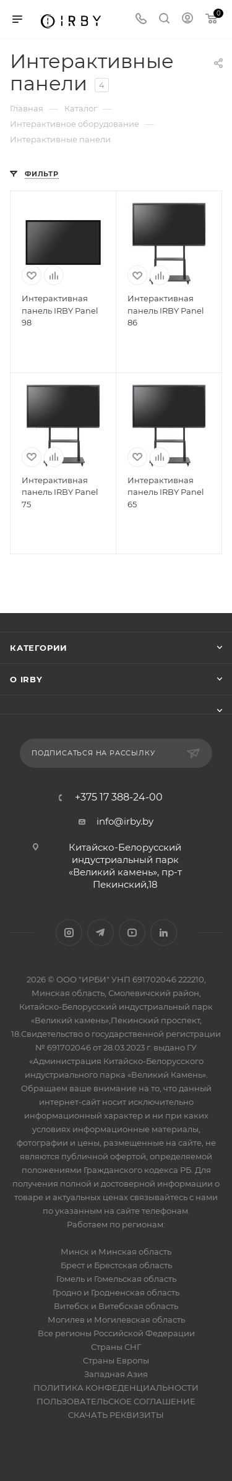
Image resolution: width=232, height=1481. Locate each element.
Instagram (69, 932)
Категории (38, 648)
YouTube (132, 932)
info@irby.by (125, 821)
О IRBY (26, 679)
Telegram (100, 932)
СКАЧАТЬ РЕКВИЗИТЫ (116, 1415)
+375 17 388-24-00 (119, 797)
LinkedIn (163, 932)
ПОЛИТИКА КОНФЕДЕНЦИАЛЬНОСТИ (116, 1388)
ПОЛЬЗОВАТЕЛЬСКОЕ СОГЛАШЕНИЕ (116, 1401)
